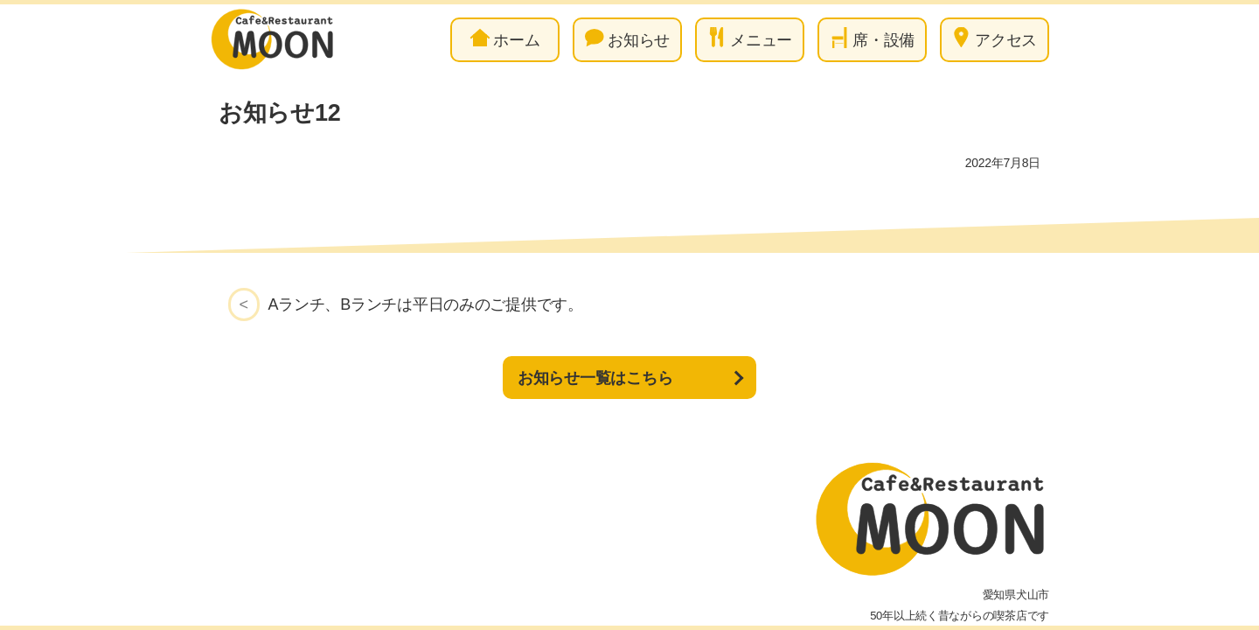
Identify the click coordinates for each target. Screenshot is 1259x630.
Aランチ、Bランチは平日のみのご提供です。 (425, 304)
